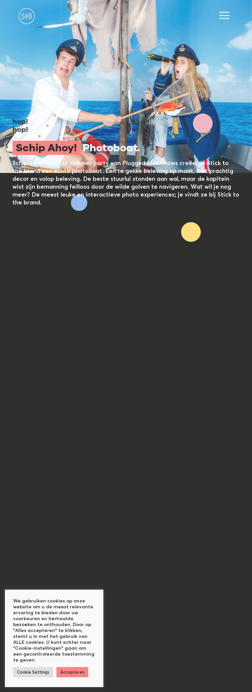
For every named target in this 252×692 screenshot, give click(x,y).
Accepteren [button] (72, 672)
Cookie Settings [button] (33, 672)
